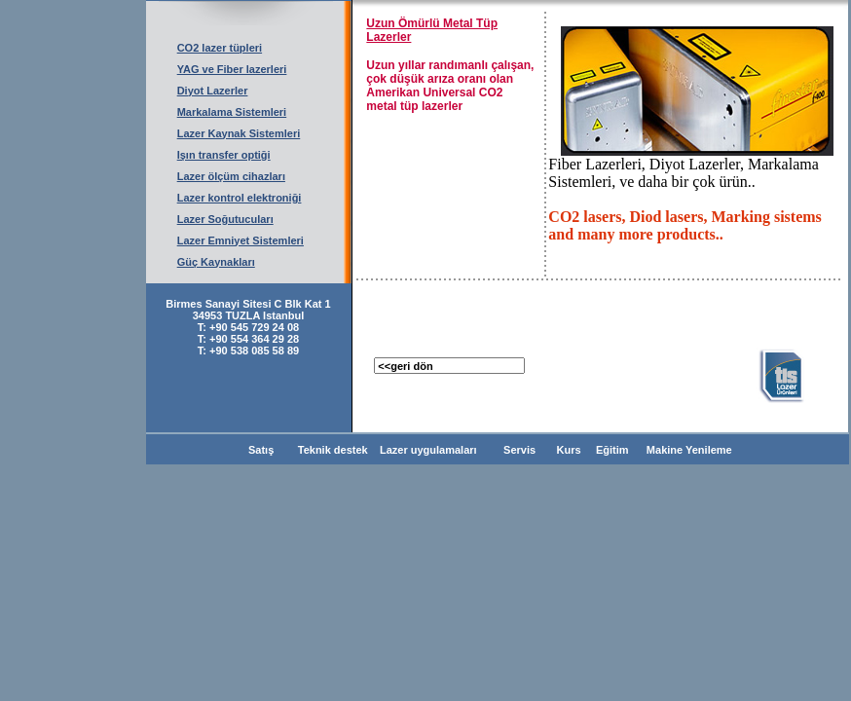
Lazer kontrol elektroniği (239, 197)
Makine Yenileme (686, 450)
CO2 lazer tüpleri (219, 48)
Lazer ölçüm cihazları (231, 176)
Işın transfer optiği (224, 155)
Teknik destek (333, 450)
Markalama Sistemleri (232, 112)
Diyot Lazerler (212, 90)
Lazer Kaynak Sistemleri (239, 133)
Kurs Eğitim (589, 450)
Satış (261, 450)
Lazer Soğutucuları (225, 219)
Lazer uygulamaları (430, 450)
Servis (516, 450)
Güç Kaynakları (216, 262)
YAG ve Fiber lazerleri (232, 69)
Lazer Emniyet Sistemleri (240, 240)
